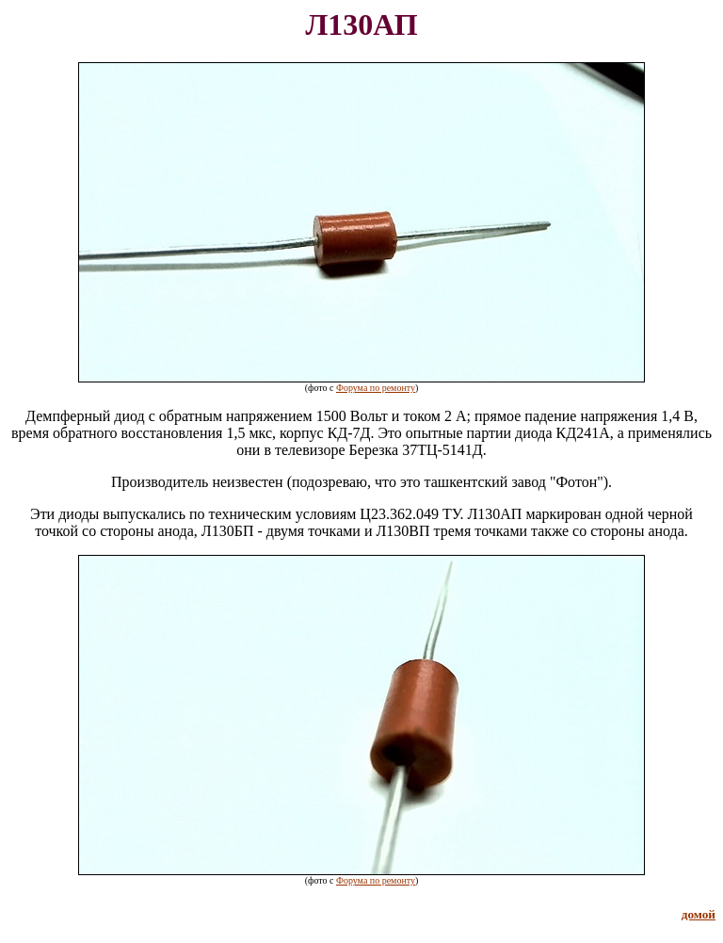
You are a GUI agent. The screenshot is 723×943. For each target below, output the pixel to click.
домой (698, 914)
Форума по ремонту (375, 387)
